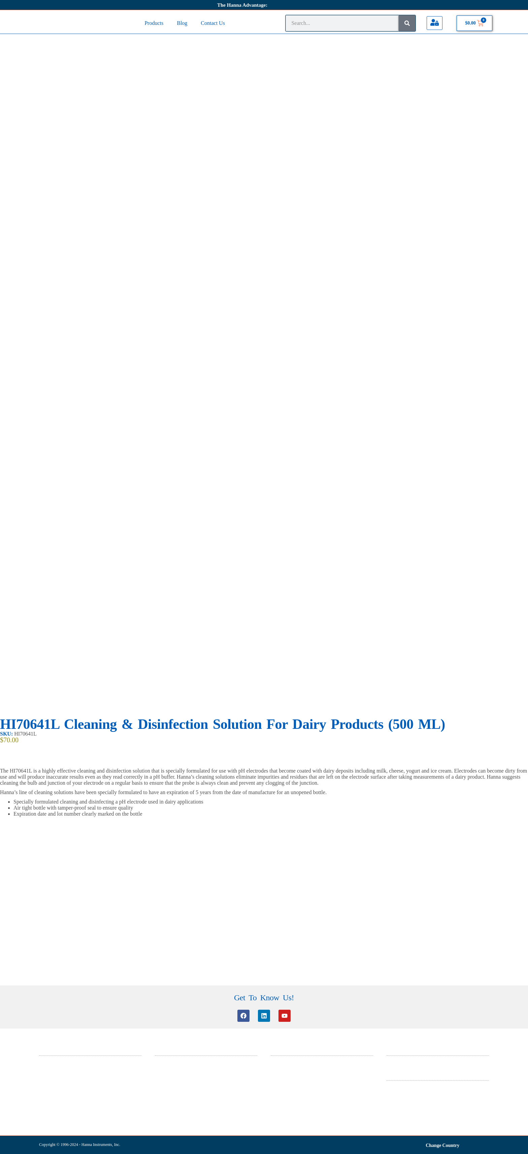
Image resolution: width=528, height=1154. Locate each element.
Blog (182, 23)
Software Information (174, 1077)
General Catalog (285, 1069)
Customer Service (170, 1060)
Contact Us (213, 23)
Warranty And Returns (406, 1102)
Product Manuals (170, 1095)
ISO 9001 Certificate (289, 1086)
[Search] (407, 23)
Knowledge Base (170, 1069)
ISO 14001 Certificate (290, 1077)
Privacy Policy (399, 1093)
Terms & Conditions (404, 1085)
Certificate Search (170, 1086)
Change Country (442, 1144)
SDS (275, 1060)
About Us (395, 1060)
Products (153, 23)
